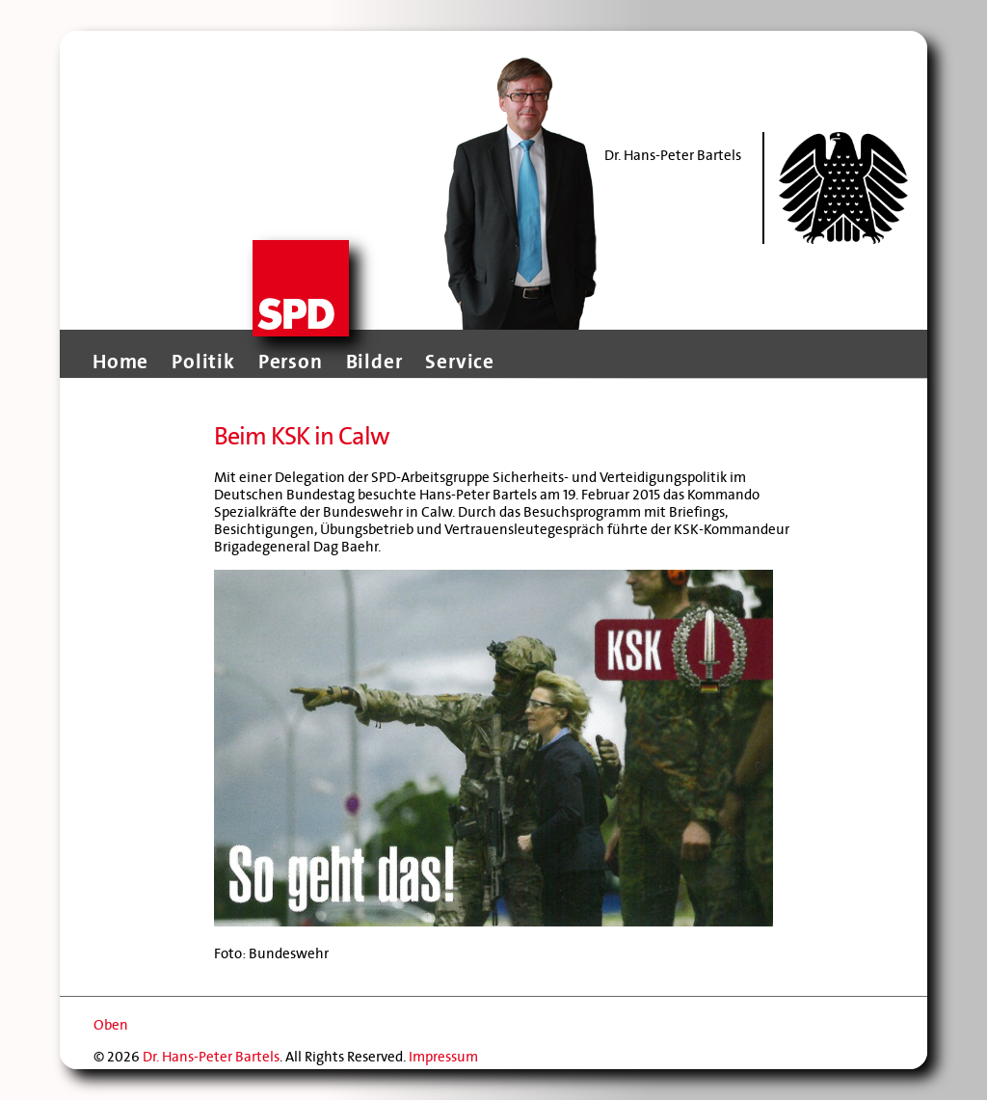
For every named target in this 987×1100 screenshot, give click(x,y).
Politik (203, 361)
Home (120, 361)
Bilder (374, 361)
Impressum (443, 1056)
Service (459, 361)
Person (290, 361)
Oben (110, 1024)
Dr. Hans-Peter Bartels (211, 1056)
